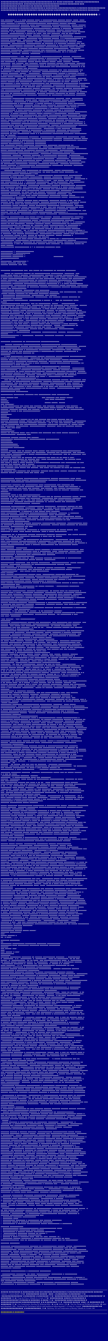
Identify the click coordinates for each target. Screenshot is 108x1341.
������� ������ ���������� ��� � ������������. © (54, 14)
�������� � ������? (12, 1323)
